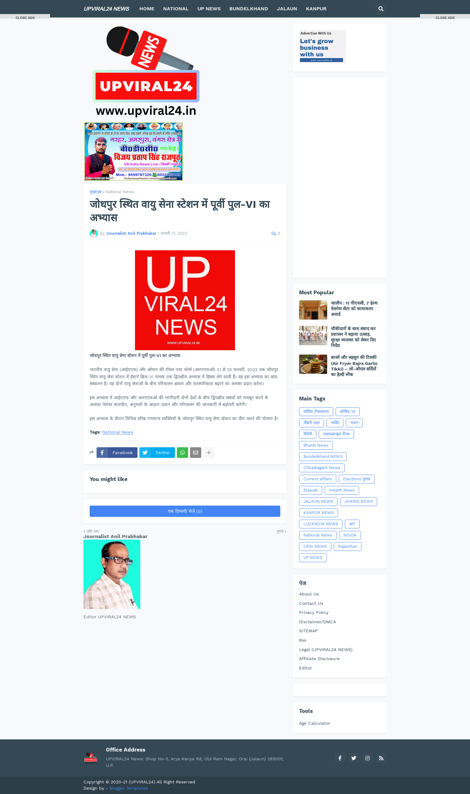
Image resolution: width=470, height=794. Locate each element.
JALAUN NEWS (318, 501)
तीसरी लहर (311, 422)
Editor (305, 667)
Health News (342, 490)
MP (352, 524)
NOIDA (350, 535)
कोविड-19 (347, 411)
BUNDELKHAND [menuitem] (248, 9)
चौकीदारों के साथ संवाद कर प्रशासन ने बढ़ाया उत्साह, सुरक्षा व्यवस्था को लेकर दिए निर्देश (353, 337)
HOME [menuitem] (146, 9)
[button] (381, 8)
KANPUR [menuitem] (316, 9)
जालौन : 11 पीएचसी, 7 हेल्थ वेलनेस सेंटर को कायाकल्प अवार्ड (354, 309)
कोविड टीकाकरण (316, 411)
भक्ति (335, 422)
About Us (309, 593)
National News (119, 192)
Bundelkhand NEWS (322, 456)
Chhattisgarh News (321, 467)
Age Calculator (314, 723)
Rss (302, 640)
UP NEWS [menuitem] (209, 9)
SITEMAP (308, 630)
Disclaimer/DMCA (317, 621)
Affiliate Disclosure (319, 658)
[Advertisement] (339, 177)
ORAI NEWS (315, 546)
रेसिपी (307, 434)
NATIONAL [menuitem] (176, 9)
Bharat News (315, 445)
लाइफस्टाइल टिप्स (336, 434)
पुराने (280, 531)
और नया (93, 531)
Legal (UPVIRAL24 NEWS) (325, 649)
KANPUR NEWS (318, 512)
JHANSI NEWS (358, 501)
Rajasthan (347, 546)
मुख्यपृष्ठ (96, 192)
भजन (354, 422)
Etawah (310, 490)
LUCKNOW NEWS (320, 524)
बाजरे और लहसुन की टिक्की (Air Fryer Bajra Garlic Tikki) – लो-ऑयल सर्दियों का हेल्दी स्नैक (354, 366)
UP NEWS (312, 557)
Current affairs (317, 479)
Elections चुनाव (356, 479)
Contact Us (311, 603)
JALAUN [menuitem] (287, 9)
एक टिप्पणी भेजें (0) (185, 511)
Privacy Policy (313, 612)
